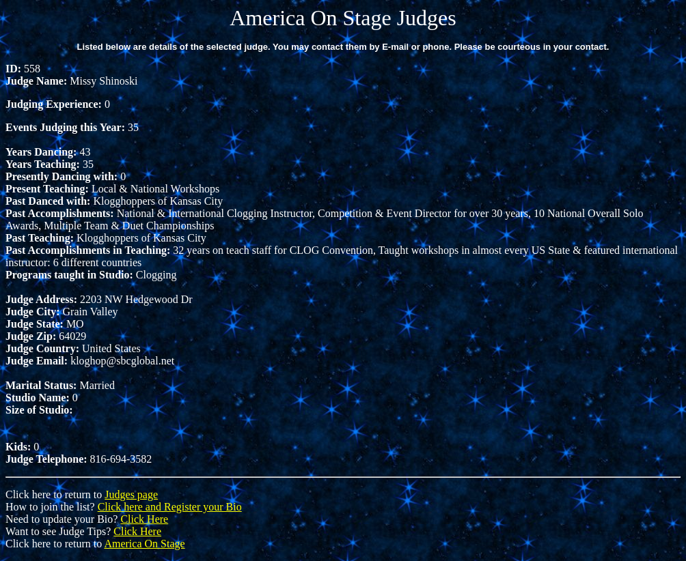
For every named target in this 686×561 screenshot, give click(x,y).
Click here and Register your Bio (170, 507)
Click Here (144, 519)
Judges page (131, 494)
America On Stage (144, 543)
